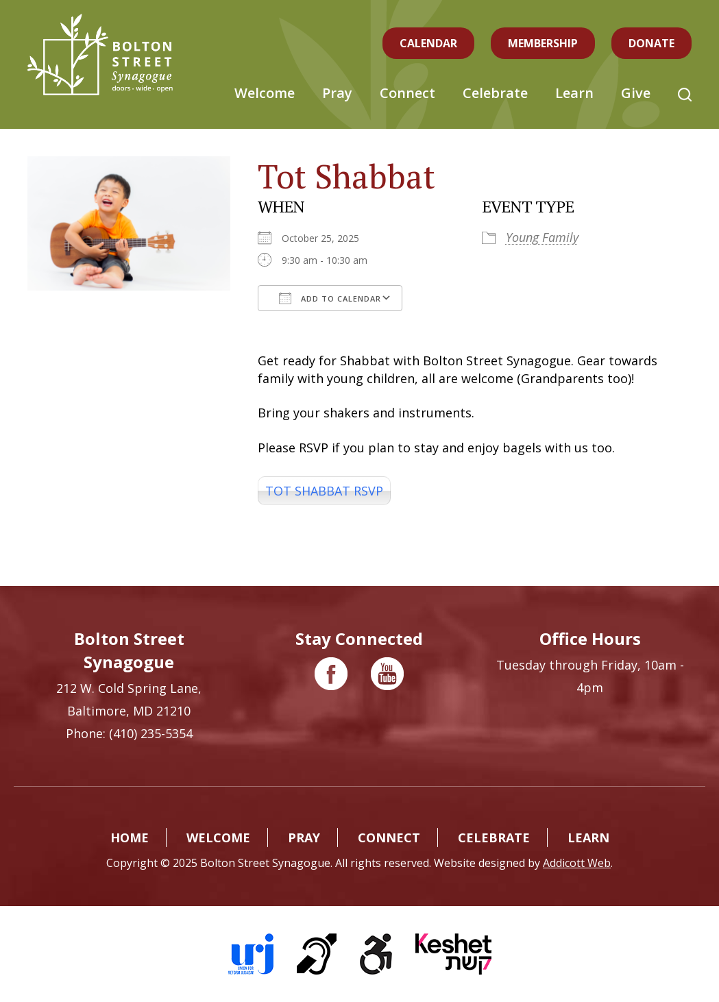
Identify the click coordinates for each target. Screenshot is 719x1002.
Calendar (428, 43)
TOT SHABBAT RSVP (324, 490)
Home (129, 837)
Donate (651, 43)
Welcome (264, 93)
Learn (574, 93)
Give (635, 93)
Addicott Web (577, 862)
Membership (543, 43)
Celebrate (495, 93)
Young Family (542, 237)
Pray (337, 93)
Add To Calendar (330, 298)
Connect (407, 93)
